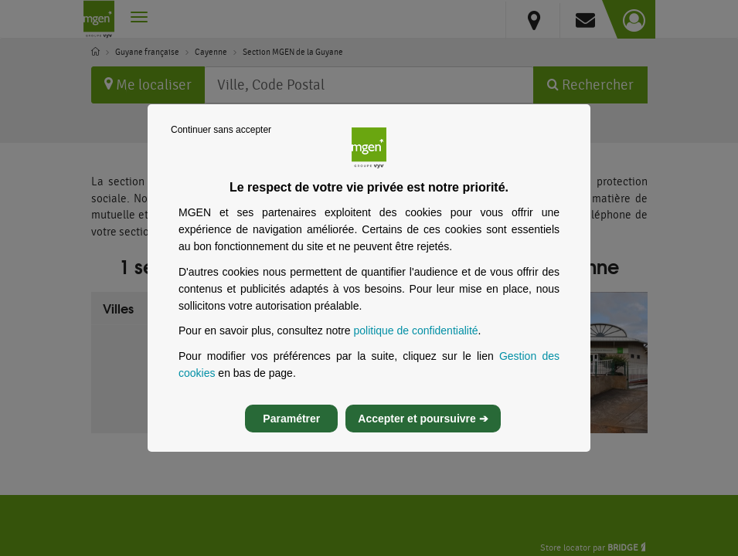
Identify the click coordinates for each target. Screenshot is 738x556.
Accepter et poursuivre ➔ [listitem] (423, 431)
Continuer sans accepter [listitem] (221, 142)
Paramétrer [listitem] (291, 431)
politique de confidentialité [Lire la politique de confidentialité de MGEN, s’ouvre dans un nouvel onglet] (415, 343)
